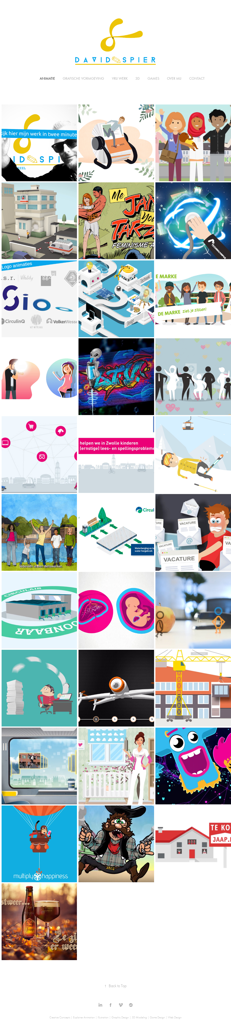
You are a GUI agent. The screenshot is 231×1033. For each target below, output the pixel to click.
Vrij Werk (120, 78)
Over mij (174, 78)
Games (153, 78)
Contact (197, 78)
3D (137, 78)
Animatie (47, 78)
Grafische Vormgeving (83, 78)
